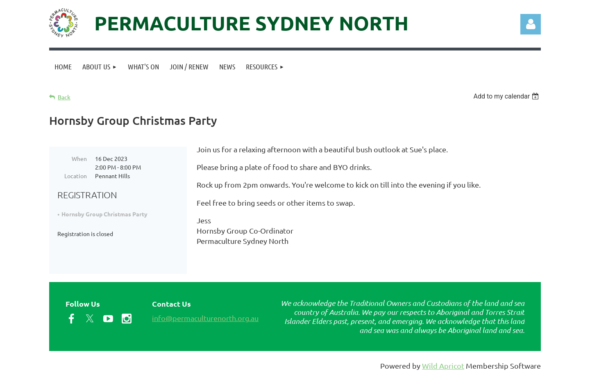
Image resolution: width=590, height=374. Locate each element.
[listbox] (507, 96)
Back (64, 97)
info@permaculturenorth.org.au (205, 316)
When (79, 158)
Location (75, 175)
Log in (530, 24)
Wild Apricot (443, 364)
